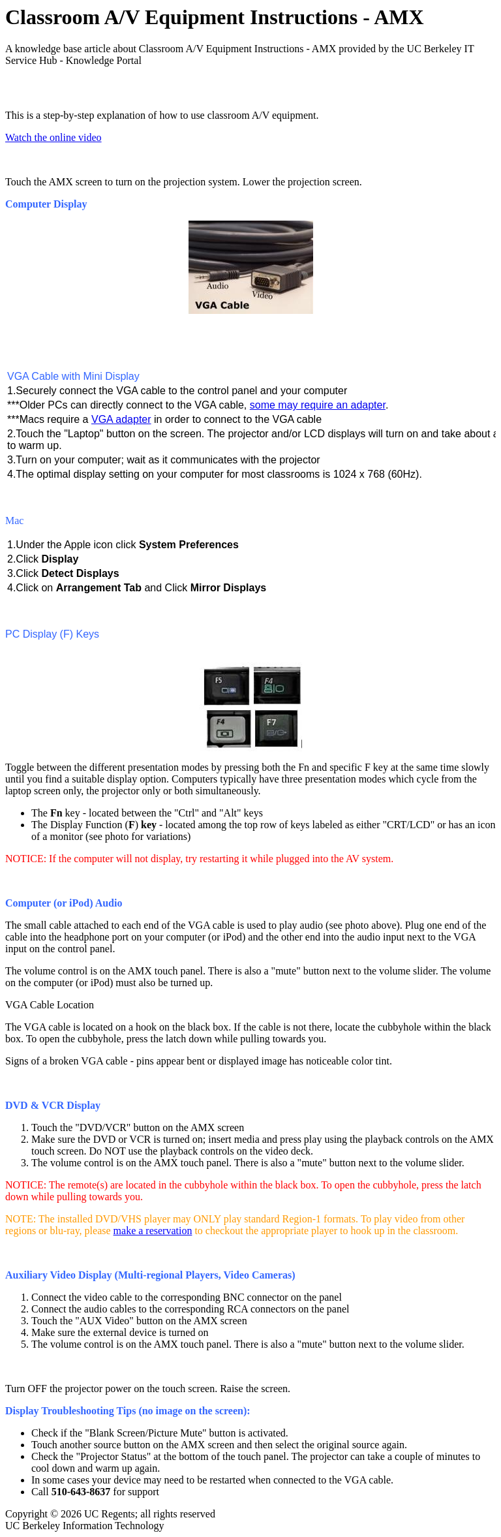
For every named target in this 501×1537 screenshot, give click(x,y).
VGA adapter (121, 419)
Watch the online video (53, 137)
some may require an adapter (318, 405)
